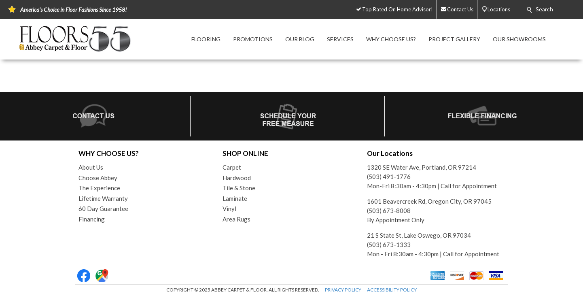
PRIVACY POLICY (343, 290)
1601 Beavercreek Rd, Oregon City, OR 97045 (429, 201)
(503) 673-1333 (389, 244)
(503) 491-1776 (389, 176)
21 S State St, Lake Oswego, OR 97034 (419, 235)
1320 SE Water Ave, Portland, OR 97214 (421, 167)
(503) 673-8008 (389, 210)
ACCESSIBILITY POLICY (392, 290)
